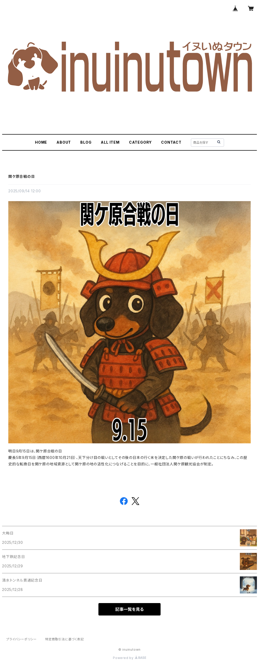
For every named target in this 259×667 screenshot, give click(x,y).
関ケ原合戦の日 (21, 176)
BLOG (85, 142)
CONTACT (171, 142)
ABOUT (63, 142)
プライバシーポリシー (21, 639)
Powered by (129, 658)
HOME (41, 142)
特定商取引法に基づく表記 (64, 639)
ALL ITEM (110, 142)
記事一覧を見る (129, 609)
